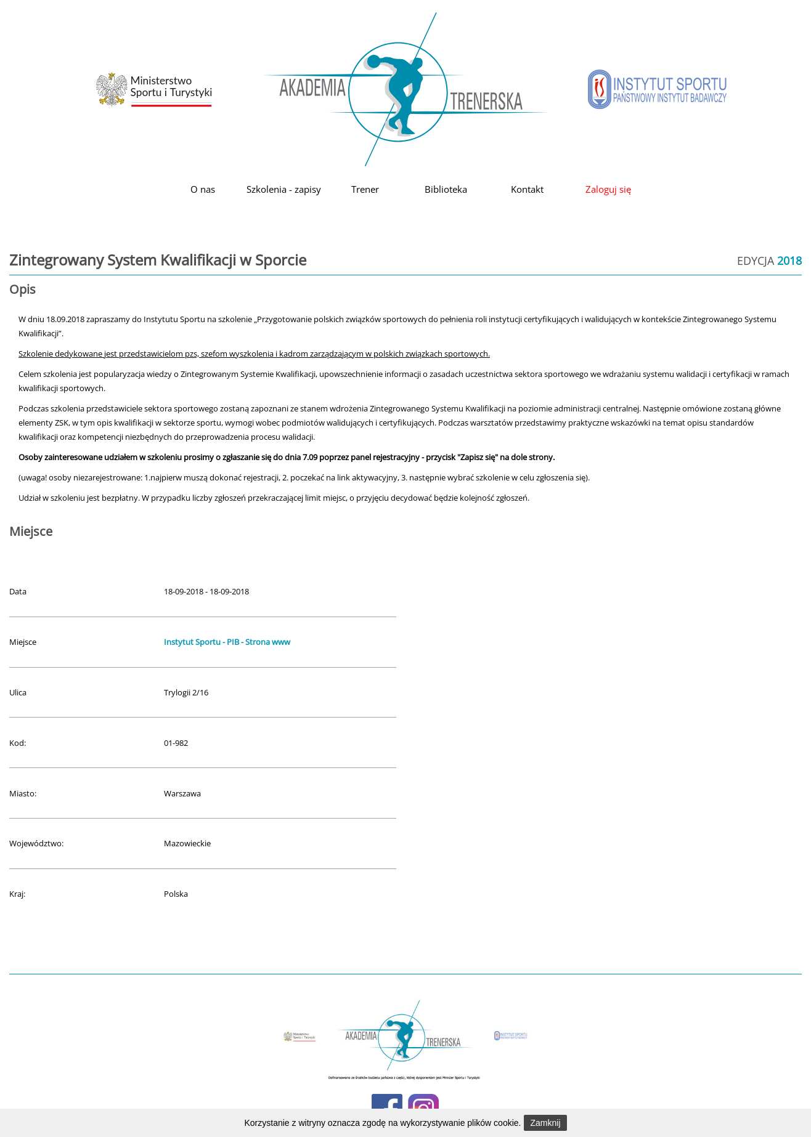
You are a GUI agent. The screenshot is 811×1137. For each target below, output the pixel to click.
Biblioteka (446, 189)
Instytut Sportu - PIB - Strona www (227, 641)
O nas (202, 189)
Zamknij (545, 1123)
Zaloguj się (608, 189)
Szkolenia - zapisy (284, 189)
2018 (789, 260)
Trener (365, 189)
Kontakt (527, 189)
